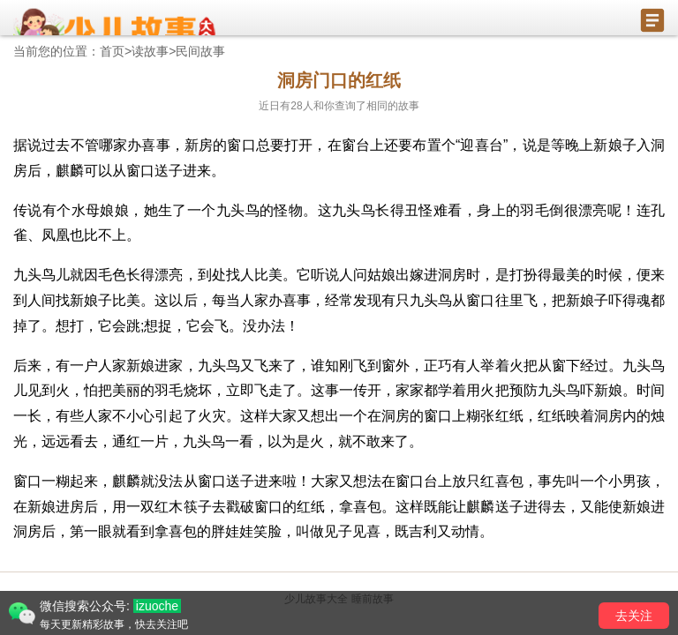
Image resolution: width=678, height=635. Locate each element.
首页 (112, 51)
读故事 (150, 51)
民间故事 (200, 51)
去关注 (633, 616)
